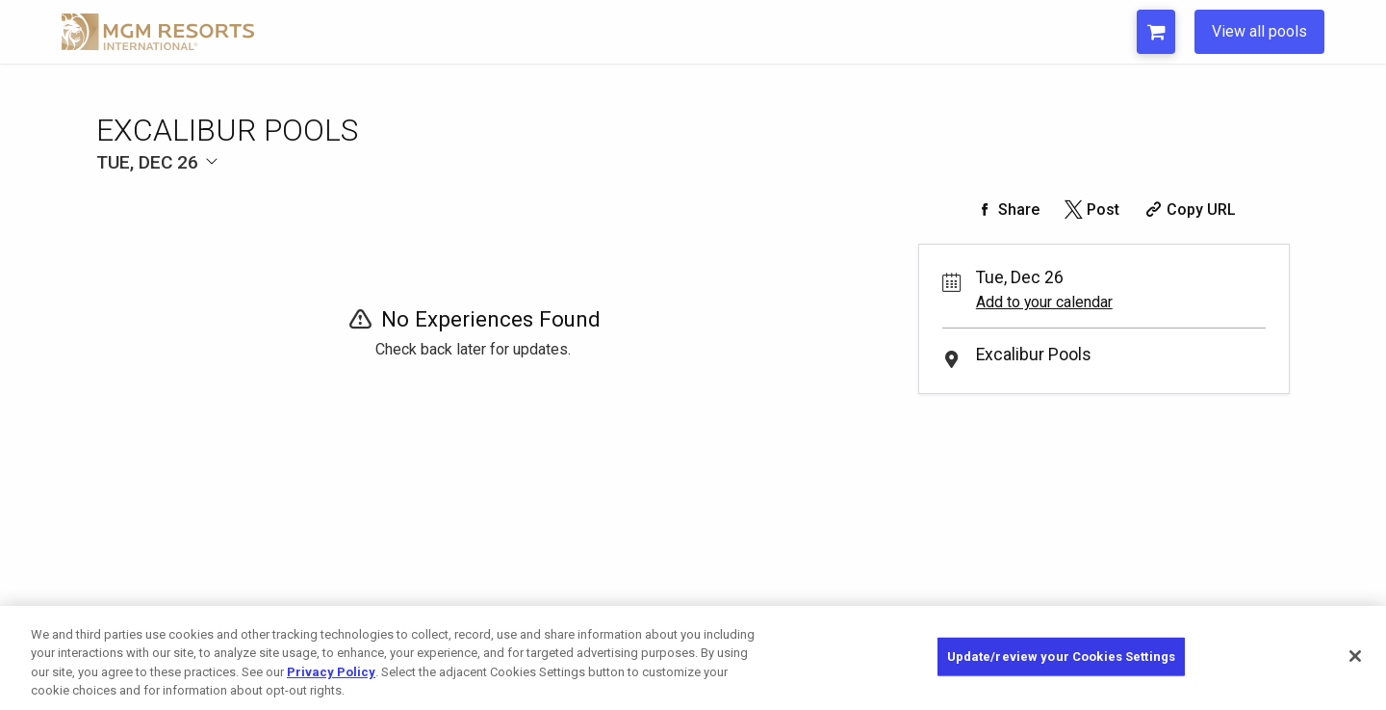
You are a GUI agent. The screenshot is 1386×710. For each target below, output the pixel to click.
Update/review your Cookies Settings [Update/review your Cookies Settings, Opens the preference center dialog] (1061, 656)
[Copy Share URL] (1188, 209)
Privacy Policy (331, 672)
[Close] (1355, 656)
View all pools (1259, 31)
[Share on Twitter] (1090, 209)
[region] (693, 658)
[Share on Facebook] (1006, 209)
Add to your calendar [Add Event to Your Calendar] (1044, 302)
